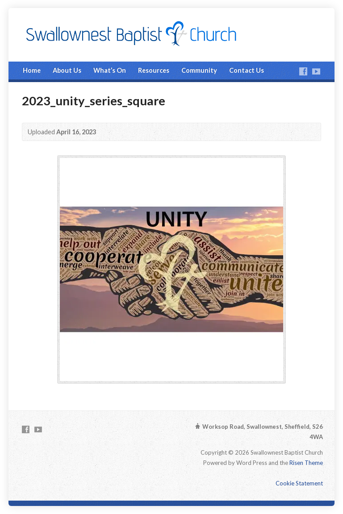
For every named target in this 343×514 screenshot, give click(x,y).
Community (199, 70)
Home (32, 70)
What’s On (109, 70)
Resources (153, 70)
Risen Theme (306, 462)
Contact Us (246, 70)
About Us (67, 70)
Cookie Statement (299, 483)
